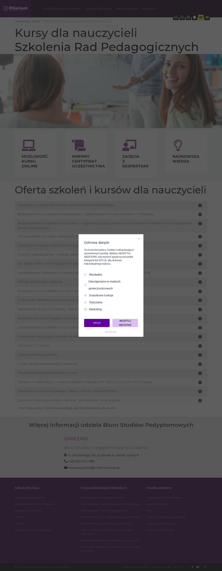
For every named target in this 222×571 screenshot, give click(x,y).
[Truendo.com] (111, 332)
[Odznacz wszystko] (139, 238)
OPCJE (97, 323)
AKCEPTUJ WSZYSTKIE (125, 322)
